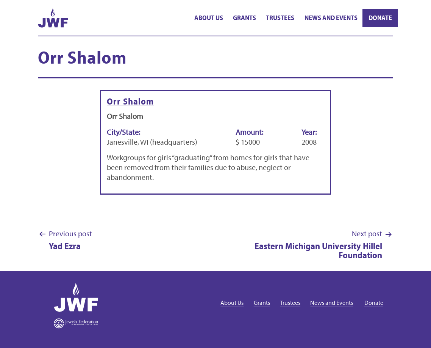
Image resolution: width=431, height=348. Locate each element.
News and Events (331, 17)
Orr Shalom (130, 101)
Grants (244, 17)
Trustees (280, 17)
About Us (208, 17)
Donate (380, 17)
